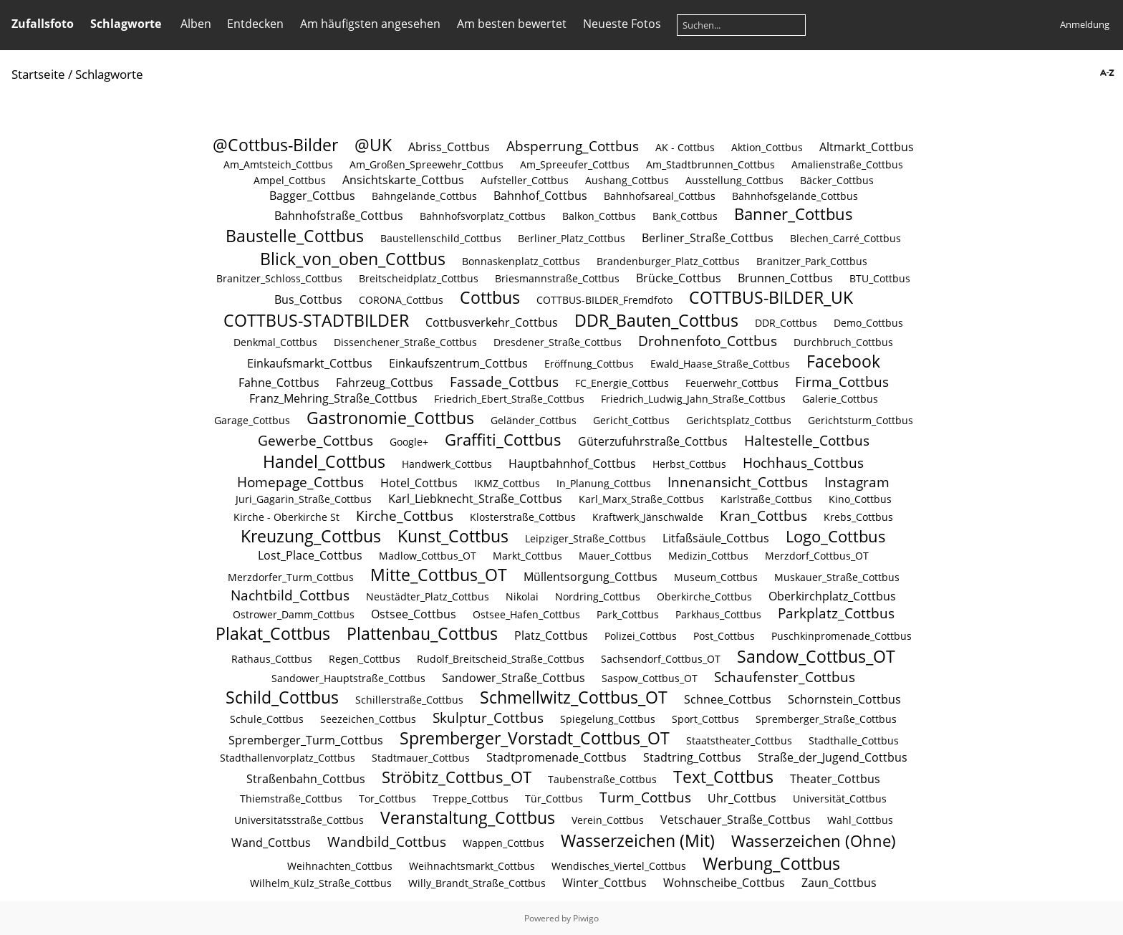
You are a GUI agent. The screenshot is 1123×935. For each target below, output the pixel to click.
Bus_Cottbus (308, 299)
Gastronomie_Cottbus (390, 417)
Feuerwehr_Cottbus (732, 383)
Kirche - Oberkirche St (286, 517)
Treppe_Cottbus (471, 798)
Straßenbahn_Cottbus (305, 779)
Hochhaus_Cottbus (803, 462)
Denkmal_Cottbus (275, 342)
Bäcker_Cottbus (837, 180)
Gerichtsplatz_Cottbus (738, 420)
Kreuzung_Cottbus (311, 535)
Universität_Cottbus (840, 798)
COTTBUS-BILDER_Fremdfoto (604, 300)
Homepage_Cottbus (300, 482)
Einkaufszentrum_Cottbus (458, 363)
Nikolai (522, 596)
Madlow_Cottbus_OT (427, 555)
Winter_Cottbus (604, 883)
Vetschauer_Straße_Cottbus (735, 820)
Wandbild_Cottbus (386, 841)
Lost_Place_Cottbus (310, 555)
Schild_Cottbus (282, 697)
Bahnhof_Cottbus (540, 195)
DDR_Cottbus (786, 323)
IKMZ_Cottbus (507, 483)
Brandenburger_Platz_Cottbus (668, 261)
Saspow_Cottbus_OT (650, 678)
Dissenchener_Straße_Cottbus (405, 342)
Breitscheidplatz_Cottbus (418, 278)
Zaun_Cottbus (839, 883)
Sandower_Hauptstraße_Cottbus (348, 678)
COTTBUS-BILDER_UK (771, 297)
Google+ (409, 442)
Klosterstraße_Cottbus (523, 517)
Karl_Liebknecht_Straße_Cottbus (475, 499)
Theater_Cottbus (835, 779)
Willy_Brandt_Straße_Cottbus (477, 883)
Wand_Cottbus (271, 842)
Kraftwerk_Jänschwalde (647, 517)
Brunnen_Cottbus (785, 278)
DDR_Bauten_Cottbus (656, 320)
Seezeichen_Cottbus (368, 719)
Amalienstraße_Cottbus (847, 164)
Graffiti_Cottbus (503, 439)
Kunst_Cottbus (453, 535)
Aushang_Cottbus (627, 180)
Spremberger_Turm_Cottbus (305, 740)
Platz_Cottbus (551, 635)
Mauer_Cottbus (615, 555)
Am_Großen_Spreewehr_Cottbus (426, 164)
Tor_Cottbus (387, 798)
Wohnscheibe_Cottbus (724, 883)
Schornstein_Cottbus (844, 699)
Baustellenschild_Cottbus (440, 238)
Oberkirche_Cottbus (704, 596)
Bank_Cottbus (685, 216)
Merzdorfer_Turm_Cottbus (291, 577)
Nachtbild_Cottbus (290, 595)
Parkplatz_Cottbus (836, 613)
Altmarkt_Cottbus (866, 147)
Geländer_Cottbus (534, 420)
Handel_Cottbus (324, 461)
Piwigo (586, 918)
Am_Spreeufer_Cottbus (575, 164)
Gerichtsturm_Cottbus (860, 420)
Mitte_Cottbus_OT (438, 574)
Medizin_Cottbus (708, 555)
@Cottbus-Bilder (275, 144)
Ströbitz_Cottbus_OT (456, 777)
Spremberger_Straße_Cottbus (826, 719)
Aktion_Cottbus (767, 147)
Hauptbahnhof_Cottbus (572, 463)
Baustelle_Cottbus (295, 235)
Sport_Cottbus (705, 719)
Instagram (857, 482)
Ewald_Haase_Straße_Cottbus (720, 363)
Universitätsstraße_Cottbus (299, 820)
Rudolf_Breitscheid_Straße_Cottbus (500, 659)
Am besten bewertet (512, 24)
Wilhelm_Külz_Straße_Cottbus (321, 883)
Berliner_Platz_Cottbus (571, 238)
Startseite (38, 74)
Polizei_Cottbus (640, 636)
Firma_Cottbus (842, 381)
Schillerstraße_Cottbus (409, 699)
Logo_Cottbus (836, 536)
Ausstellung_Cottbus (734, 180)
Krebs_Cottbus (858, 517)
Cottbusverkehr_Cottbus (491, 322)
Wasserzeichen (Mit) (638, 840)
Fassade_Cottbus (504, 381)
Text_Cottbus (723, 776)
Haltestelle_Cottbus (806, 440)
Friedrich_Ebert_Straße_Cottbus (509, 399)
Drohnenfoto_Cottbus (707, 341)
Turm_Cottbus (645, 797)
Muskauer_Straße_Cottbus (837, 577)
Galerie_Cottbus (840, 399)
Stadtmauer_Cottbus (421, 757)
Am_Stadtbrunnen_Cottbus (710, 164)
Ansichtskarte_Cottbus (403, 180)
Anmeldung (1084, 24)
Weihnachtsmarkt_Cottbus (472, 866)
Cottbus (490, 297)
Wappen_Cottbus (503, 843)
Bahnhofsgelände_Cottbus (795, 196)
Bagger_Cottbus (312, 195)
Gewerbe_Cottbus (315, 440)
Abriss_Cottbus (449, 147)
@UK (373, 144)
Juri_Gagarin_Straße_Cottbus (304, 499)
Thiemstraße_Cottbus (291, 798)
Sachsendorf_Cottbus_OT (660, 659)
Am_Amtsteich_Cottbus (278, 164)
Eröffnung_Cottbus (589, 363)
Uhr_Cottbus (742, 798)
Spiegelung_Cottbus (607, 719)
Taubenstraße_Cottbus (602, 779)
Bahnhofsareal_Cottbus (659, 196)
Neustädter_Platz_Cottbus (427, 596)
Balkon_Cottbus (599, 216)
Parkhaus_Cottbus (718, 614)
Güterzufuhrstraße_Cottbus (653, 441)
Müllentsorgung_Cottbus (590, 577)
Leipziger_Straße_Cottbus (585, 538)
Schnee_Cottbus (727, 699)
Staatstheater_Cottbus (739, 740)
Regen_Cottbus (364, 659)
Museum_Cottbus (716, 577)
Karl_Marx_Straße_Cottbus (641, 499)
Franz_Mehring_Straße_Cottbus (333, 398)
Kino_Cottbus (860, 499)
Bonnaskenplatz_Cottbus (521, 261)
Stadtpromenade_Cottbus (556, 757)
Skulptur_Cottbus (488, 718)
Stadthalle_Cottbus (854, 740)
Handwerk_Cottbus (447, 464)
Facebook (843, 361)
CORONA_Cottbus (401, 300)
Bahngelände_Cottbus (424, 196)
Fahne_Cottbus (278, 382)
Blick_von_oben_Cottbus (352, 258)
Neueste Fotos (622, 24)
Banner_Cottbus (793, 213)
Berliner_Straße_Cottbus (707, 238)
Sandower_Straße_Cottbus (513, 678)
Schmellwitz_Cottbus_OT (573, 697)
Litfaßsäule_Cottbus (715, 538)
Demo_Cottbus (868, 323)
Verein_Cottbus (608, 820)
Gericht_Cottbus (631, 420)
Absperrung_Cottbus (572, 146)
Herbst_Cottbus (689, 464)
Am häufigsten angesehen (370, 24)
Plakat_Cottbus (273, 633)
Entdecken (255, 24)
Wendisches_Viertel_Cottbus (618, 866)
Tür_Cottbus (554, 798)
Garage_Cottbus (252, 420)
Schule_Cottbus (267, 719)
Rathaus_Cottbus (271, 659)
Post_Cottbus (724, 636)
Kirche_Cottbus (404, 515)
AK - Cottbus (685, 147)
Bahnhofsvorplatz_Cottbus (483, 216)
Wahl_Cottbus (860, 820)
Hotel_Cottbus (419, 483)
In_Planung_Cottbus (603, 483)
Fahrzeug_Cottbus (384, 382)
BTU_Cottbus (879, 278)
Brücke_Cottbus (678, 278)
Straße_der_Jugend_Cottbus (832, 757)
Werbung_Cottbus (771, 863)
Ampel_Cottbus (290, 180)
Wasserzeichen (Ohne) (813, 840)
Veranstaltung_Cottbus (467, 817)
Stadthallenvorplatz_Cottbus (287, 757)
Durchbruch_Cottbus (843, 342)
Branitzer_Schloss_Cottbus (279, 278)
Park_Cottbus (628, 614)
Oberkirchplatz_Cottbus (832, 596)
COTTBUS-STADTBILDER (316, 320)
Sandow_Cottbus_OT (816, 656)
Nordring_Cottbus (597, 596)
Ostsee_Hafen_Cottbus (526, 614)
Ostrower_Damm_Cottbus (294, 614)
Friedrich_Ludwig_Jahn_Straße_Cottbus (693, 399)
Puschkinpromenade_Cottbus (841, 636)
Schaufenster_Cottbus (784, 677)
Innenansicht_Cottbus (737, 482)
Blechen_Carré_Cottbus (845, 238)
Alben (195, 24)
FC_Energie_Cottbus (622, 383)
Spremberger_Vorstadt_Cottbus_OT (535, 738)
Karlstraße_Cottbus (766, 499)
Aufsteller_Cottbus (525, 180)
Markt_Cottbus (527, 555)
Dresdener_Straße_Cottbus (557, 342)
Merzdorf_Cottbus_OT (817, 555)
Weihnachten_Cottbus (339, 866)
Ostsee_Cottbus (413, 614)
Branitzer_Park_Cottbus (811, 261)
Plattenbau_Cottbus (422, 633)
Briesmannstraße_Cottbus (557, 278)
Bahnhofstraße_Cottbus (338, 216)
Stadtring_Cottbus (692, 757)
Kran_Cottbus (763, 515)
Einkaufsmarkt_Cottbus (309, 363)
